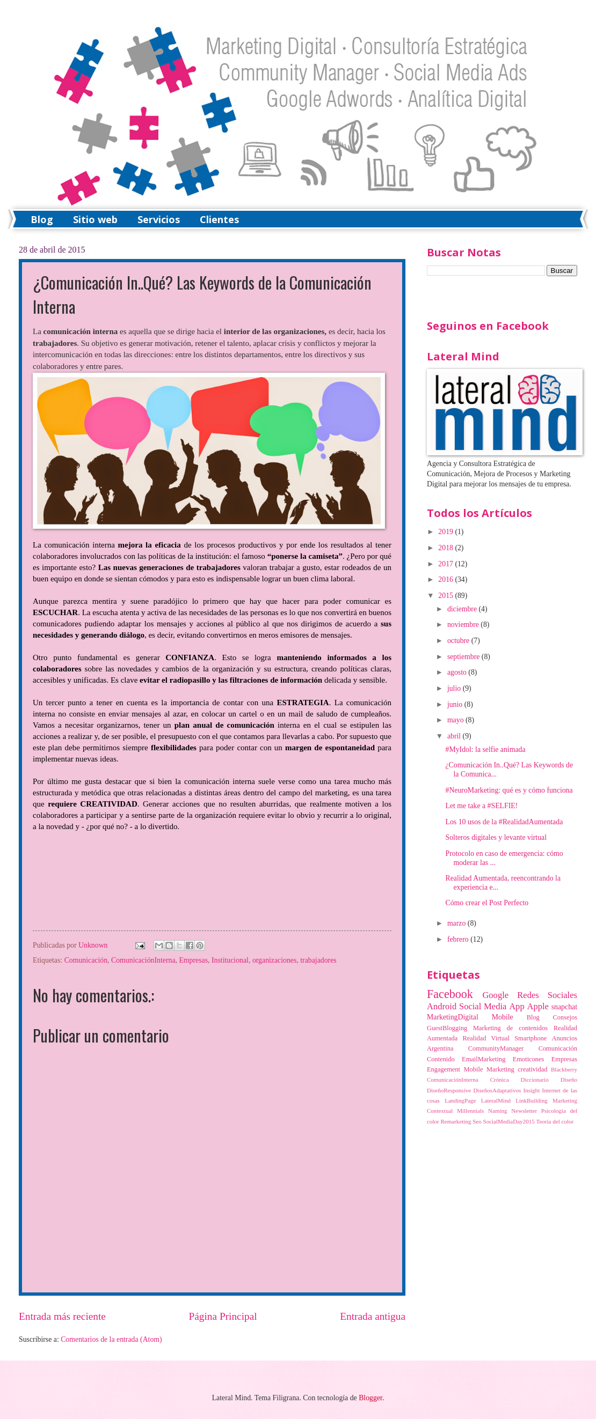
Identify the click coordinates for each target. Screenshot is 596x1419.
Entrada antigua (372, 1316)
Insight (532, 1090)
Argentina (440, 1048)
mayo (456, 720)
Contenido (441, 1059)
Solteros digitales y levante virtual (496, 837)
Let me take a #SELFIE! (481, 806)
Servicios (158, 219)
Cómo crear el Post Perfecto (486, 903)
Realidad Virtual (486, 1038)
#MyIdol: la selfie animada (485, 749)
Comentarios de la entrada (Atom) (111, 1339)
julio (455, 688)
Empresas (193, 960)
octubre (459, 641)
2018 (446, 548)
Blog (42, 219)
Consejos (565, 1017)
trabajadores (318, 960)
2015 (446, 596)
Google (495, 995)
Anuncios (564, 1038)
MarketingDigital (452, 1017)
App (517, 1006)
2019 (446, 532)
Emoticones (528, 1059)
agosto (457, 672)
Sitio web (95, 219)
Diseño (569, 1079)
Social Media (482, 1006)
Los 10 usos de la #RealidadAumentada (504, 822)
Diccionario (535, 1079)
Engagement (443, 1069)
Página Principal (223, 1316)
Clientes (219, 219)
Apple (537, 1006)
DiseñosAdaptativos (497, 1090)
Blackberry (564, 1069)
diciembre (463, 609)
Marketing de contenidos (510, 1028)
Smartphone (530, 1038)
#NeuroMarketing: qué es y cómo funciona (508, 790)
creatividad (532, 1069)
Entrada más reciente (62, 1316)
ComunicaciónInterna (143, 960)
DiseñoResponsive (449, 1090)
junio (455, 704)
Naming (497, 1110)
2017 (446, 564)
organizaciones (274, 960)
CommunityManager (496, 1048)
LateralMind (496, 1100)
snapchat (564, 1007)
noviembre (464, 624)
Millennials (470, 1110)
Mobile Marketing (489, 1069)
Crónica (499, 1079)
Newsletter (524, 1110)
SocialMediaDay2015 (509, 1121)
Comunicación (85, 960)
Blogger (370, 1398)
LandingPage (460, 1100)
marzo (457, 923)
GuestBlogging (447, 1028)
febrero (458, 939)
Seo (477, 1121)
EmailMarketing (483, 1059)
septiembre (464, 657)
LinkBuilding (531, 1100)
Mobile (502, 1017)
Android (441, 1006)
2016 (446, 579)
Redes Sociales (547, 995)
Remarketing (455, 1121)
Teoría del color (554, 1121)
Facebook (450, 994)
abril (455, 736)
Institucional (230, 960)
